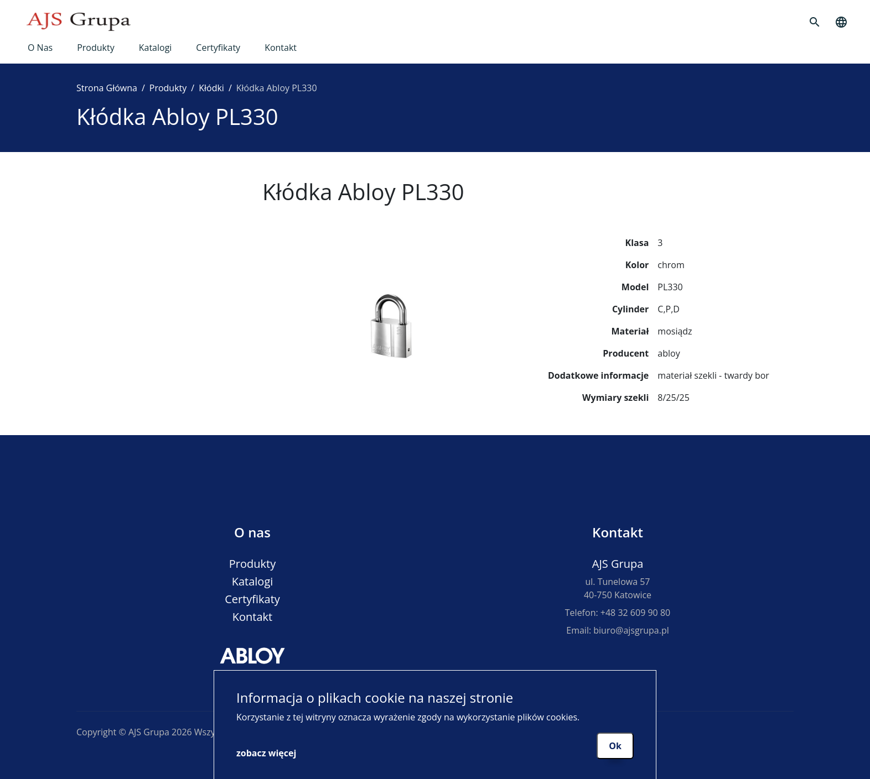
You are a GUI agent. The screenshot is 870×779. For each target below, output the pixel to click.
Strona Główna (106, 88)
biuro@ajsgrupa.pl (631, 630)
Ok (615, 746)
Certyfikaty (218, 47)
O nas (40, 47)
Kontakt (281, 47)
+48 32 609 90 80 (635, 613)
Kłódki (211, 88)
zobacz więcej (266, 753)
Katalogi (155, 47)
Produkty (96, 47)
